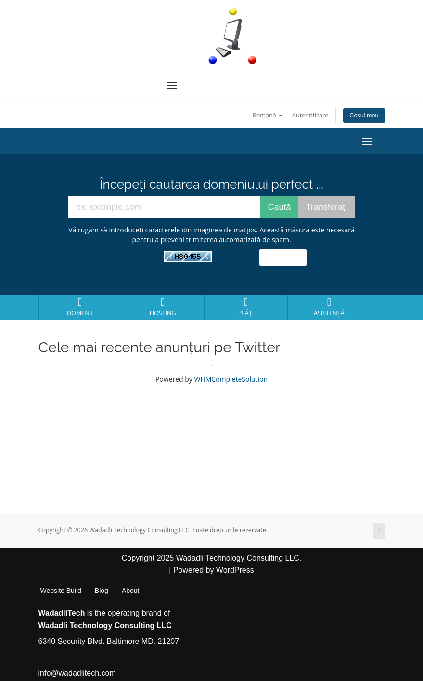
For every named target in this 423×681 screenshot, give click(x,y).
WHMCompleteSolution (231, 379)
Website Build (60, 590)
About (131, 590)
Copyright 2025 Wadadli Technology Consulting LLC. (212, 558)
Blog (101, 590)
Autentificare (310, 115)
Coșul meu (363, 115)
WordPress (235, 570)
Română (267, 115)
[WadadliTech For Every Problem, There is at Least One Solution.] (233, 35)
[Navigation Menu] (171, 85)
